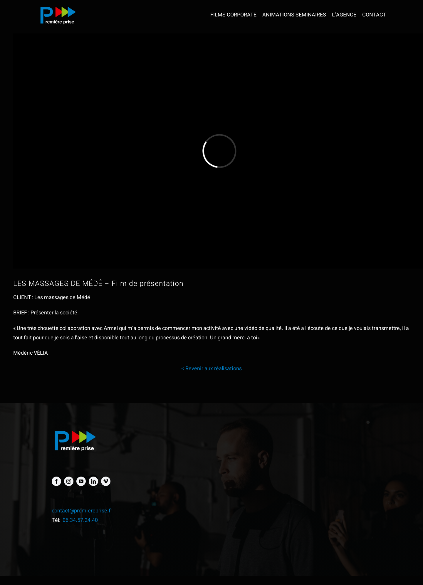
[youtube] (81, 481)
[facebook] (56, 481)
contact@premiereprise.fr (82, 511)
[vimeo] (105, 481)
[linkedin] (93, 481)
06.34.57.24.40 (80, 520)
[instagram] (68, 481)
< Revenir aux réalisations (211, 369)
